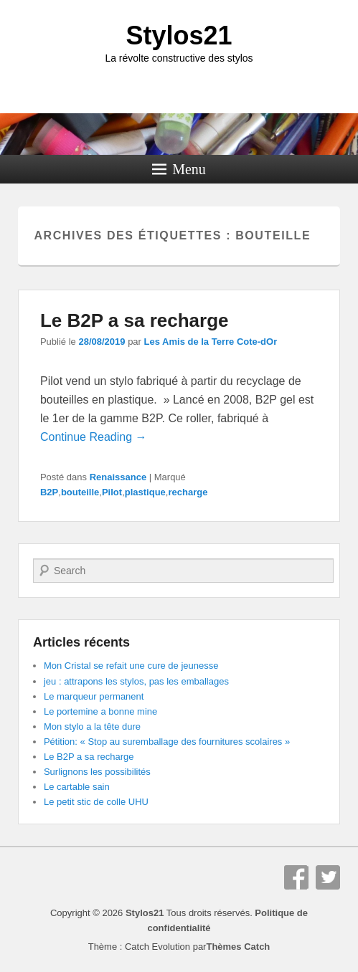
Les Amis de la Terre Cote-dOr (211, 341)
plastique (145, 492)
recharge (187, 492)
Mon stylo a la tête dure (92, 726)
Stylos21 (179, 35)
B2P (49, 492)
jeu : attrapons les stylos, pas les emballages (136, 681)
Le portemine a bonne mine (100, 711)
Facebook (296, 877)
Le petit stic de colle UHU (96, 801)
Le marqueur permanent (93, 696)
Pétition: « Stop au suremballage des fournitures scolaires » (167, 741)
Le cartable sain (77, 786)
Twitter (328, 877)
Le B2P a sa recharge (134, 320)
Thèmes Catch (238, 946)
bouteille (80, 492)
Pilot (112, 492)
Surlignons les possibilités (97, 771)
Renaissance (118, 477)
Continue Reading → (93, 437)
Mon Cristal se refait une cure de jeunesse (131, 665)
